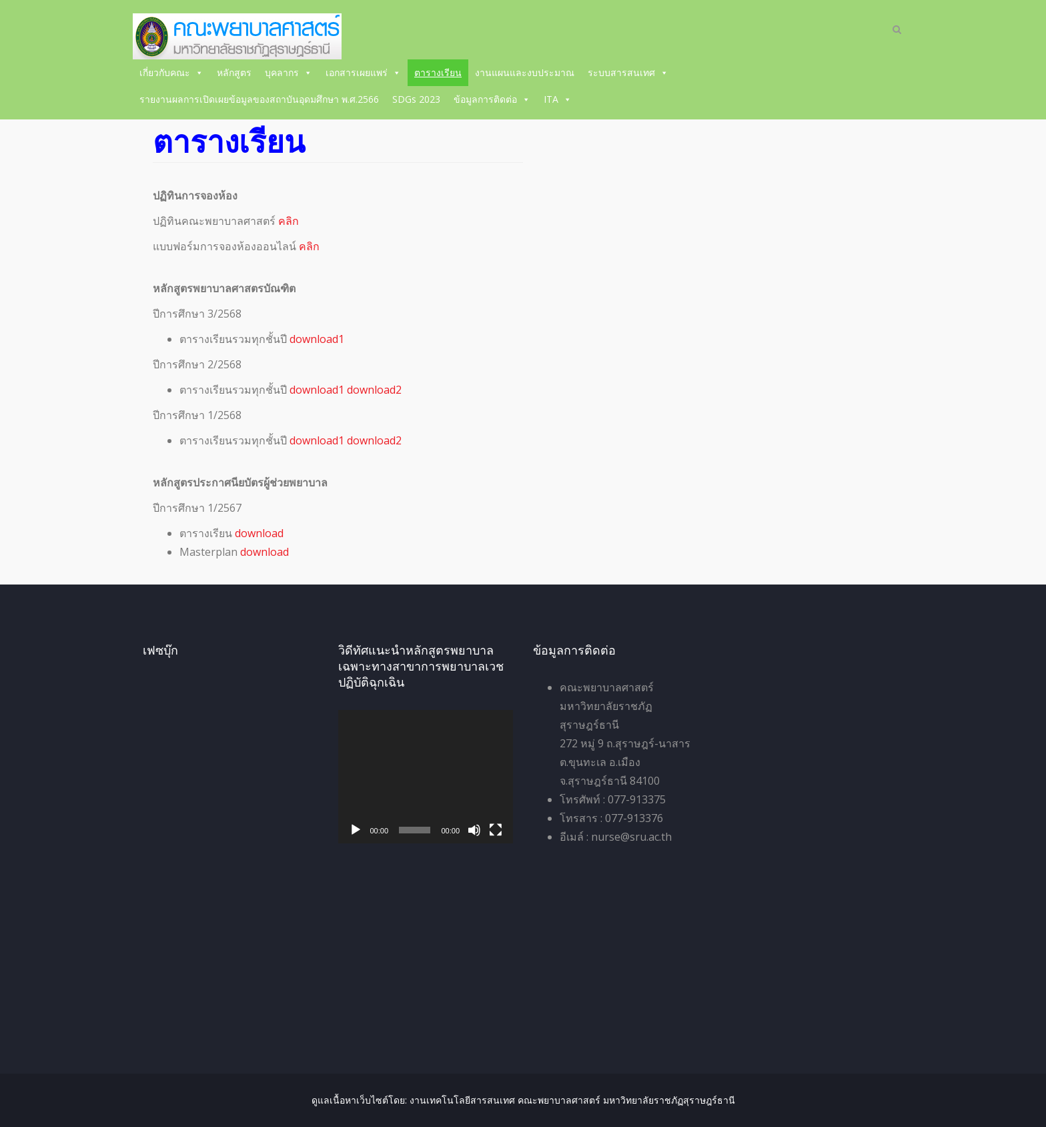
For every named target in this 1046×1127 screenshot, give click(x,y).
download (259, 533)
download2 (374, 389)
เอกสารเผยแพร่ (363, 72)
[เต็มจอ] (495, 830)
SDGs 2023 (416, 99)
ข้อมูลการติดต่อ (492, 99)
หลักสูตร (234, 72)
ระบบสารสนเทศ (628, 72)
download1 (317, 339)
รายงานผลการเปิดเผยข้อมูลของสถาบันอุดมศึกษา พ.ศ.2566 (259, 99)
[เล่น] (355, 830)
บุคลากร (288, 72)
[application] (426, 776)
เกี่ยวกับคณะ (171, 72)
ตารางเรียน (438, 72)
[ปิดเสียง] (474, 830)
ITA (558, 99)
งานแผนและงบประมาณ (524, 72)
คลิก (288, 221)
